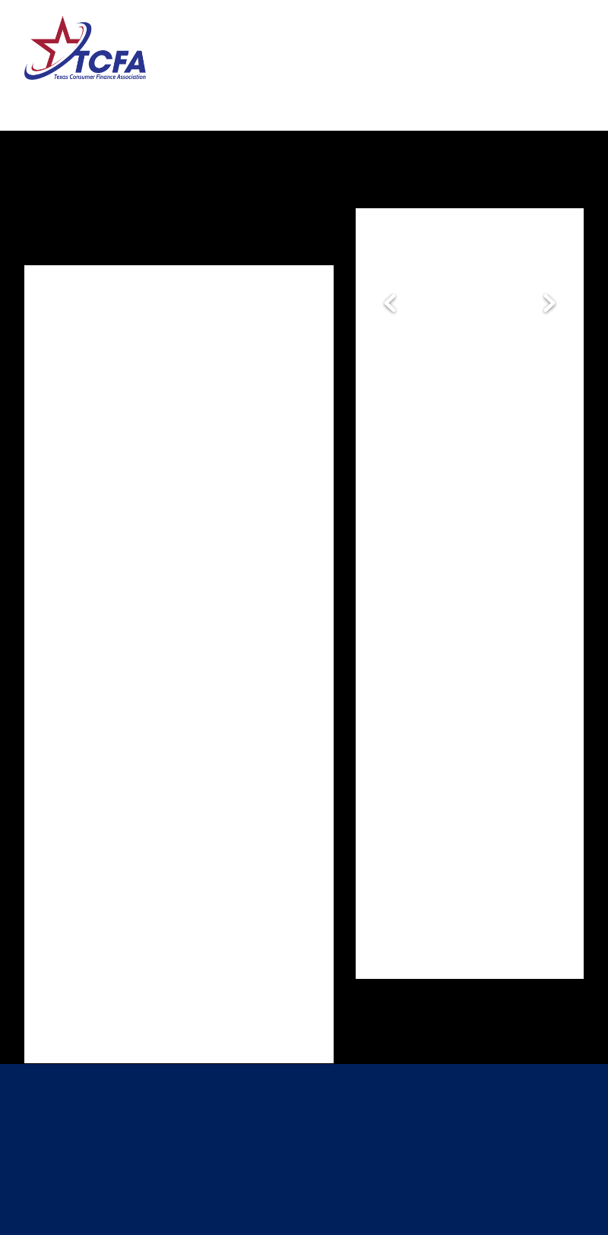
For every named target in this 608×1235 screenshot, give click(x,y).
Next (549, 304)
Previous (390, 304)
